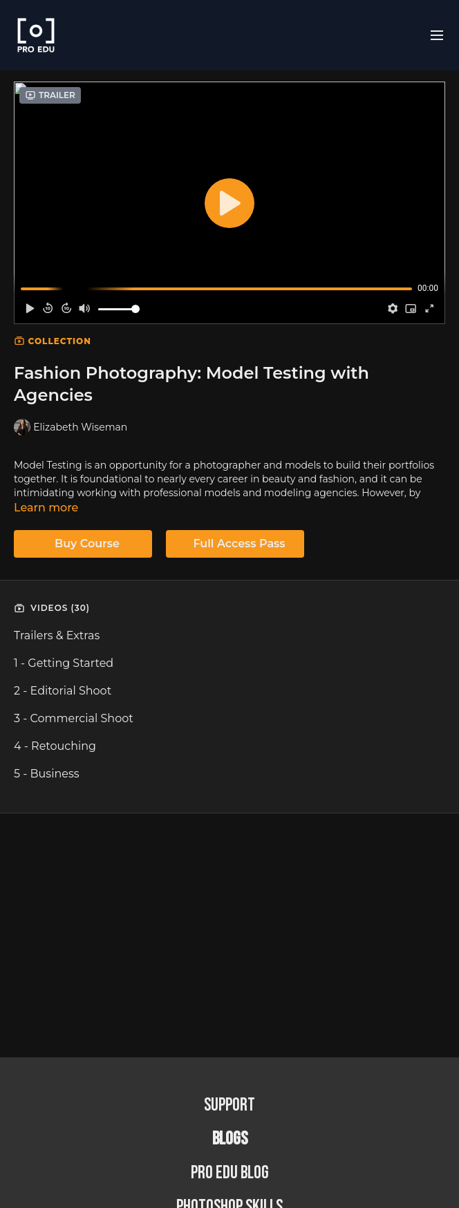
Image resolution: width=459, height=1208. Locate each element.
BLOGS (229, 1139)
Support (229, 1105)
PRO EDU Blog (230, 1173)
